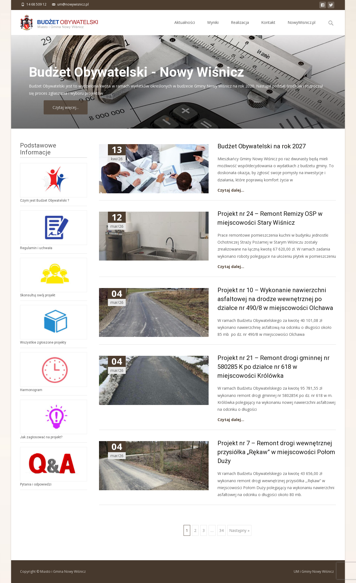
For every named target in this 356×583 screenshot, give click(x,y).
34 (221, 530)
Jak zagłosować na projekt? (41, 437)
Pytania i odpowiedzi (35, 484)
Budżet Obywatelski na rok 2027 (261, 146)
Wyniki (213, 27)
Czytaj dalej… (230, 190)
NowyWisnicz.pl (301, 27)
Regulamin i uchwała (36, 248)
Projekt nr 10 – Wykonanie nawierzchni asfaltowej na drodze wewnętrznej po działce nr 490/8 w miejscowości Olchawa (275, 299)
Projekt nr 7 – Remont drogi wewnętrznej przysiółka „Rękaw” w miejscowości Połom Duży (276, 452)
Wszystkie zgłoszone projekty (43, 342)
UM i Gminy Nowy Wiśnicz (314, 571)
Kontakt (268, 27)
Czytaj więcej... (82, 107)
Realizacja (240, 27)
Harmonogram (31, 390)
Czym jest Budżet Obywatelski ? (44, 200)
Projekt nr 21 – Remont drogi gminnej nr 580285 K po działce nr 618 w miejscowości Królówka (273, 366)
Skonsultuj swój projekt (37, 295)
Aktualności (184, 27)
